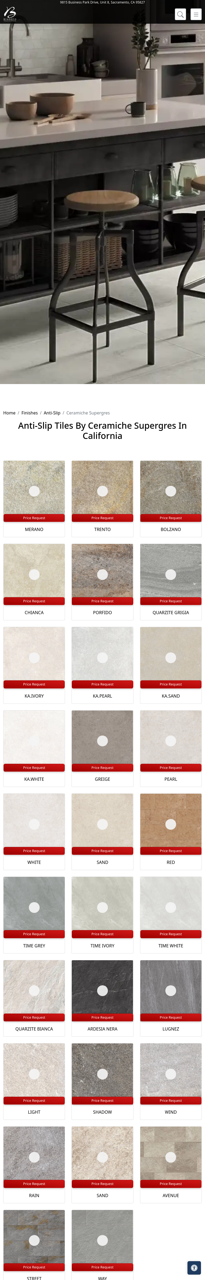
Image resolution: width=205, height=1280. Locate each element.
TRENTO (102, 529)
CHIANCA (34, 613)
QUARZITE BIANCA (34, 1029)
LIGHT (34, 1112)
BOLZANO (171, 529)
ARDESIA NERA (103, 1029)
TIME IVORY (102, 946)
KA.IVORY (34, 696)
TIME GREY (34, 946)
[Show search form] (180, 70)
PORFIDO (102, 613)
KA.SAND (171, 696)
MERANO (34, 529)
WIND (171, 1112)
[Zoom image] (34, 491)
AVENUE (171, 1195)
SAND (102, 862)
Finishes (29, 413)
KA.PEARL (102, 696)
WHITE (34, 862)
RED (171, 862)
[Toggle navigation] (196, 70)
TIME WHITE (170, 946)
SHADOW (102, 1112)
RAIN (34, 1195)
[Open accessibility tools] (194, 1268)
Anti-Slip (52, 413)
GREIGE (102, 779)
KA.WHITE (34, 779)
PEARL (171, 779)
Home (9, 413)
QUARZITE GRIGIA (171, 613)
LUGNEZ (170, 1029)
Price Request (34, 517)
